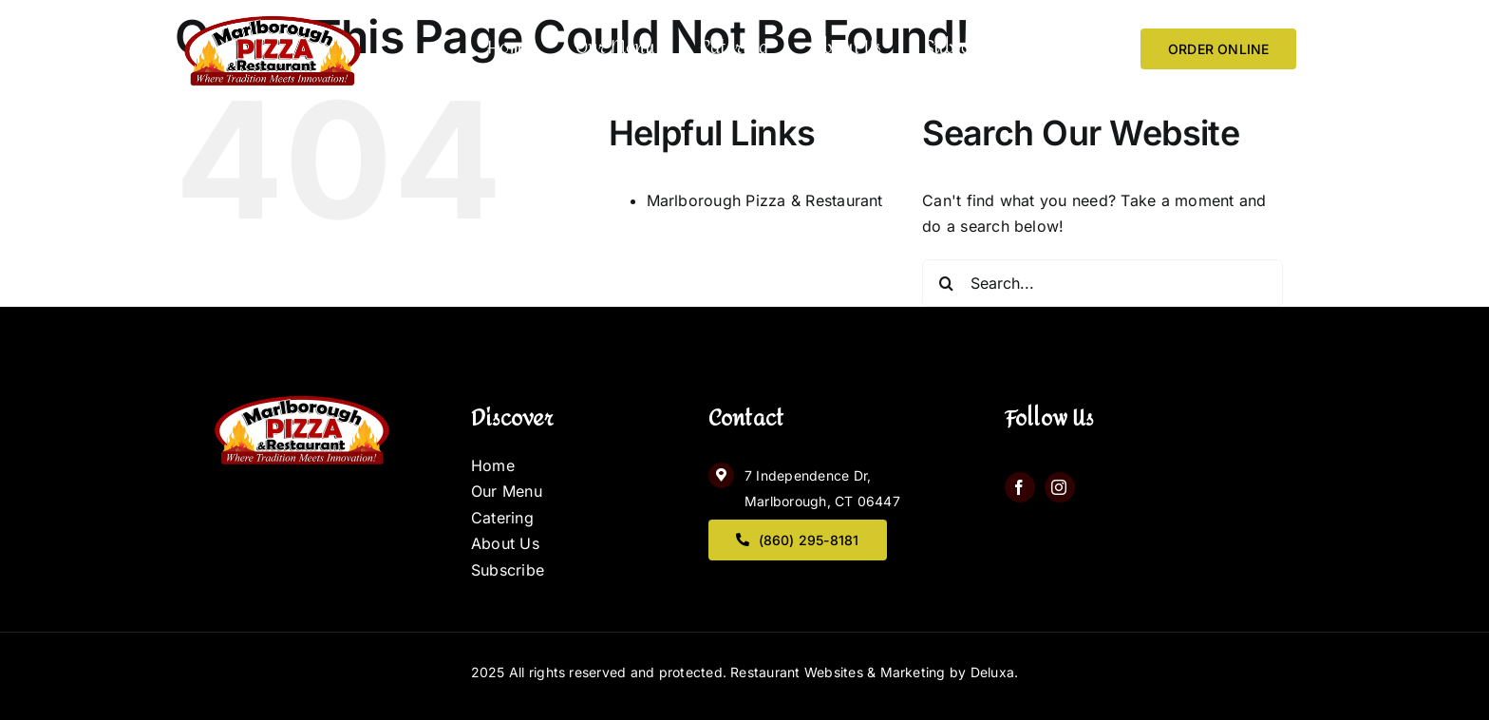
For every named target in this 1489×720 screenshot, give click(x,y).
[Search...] (1102, 283)
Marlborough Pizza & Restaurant (765, 200)
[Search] (946, 283)
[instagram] (1060, 487)
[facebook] (1020, 487)
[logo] (271, 14)
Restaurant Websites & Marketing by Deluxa (872, 672)
